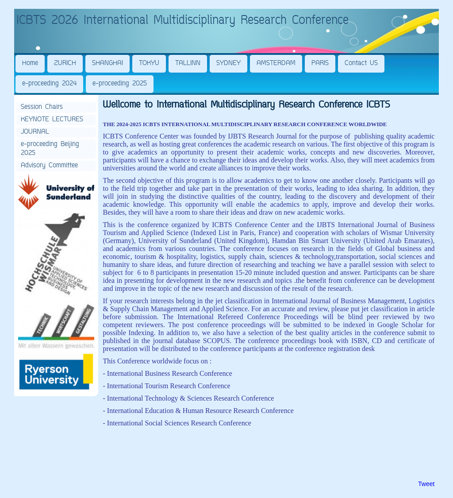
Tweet (426, 483)
